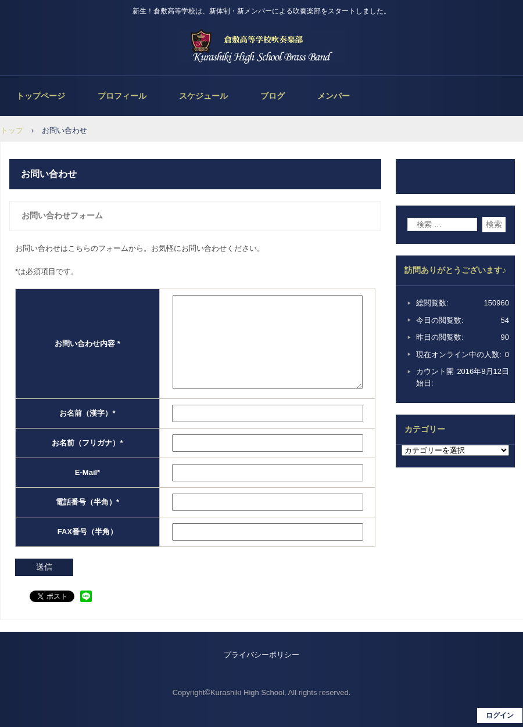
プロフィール (122, 95)
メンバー (333, 95)
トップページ (40, 95)
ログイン (500, 715)
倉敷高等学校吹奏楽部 (261, 46)
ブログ (272, 95)
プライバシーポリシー (261, 654)
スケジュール (203, 95)
